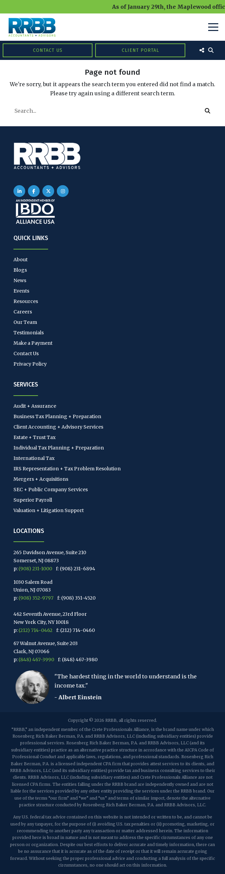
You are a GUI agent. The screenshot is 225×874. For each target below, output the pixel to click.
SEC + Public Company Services (50, 489)
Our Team (25, 322)
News (19, 280)
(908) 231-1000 (35, 569)
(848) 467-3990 (36, 660)
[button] (207, 111)
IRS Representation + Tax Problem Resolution (67, 469)
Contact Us (48, 50)
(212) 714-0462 (35, 630)
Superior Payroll (32, 500)
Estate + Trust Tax (34, 437)
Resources (25, 301)
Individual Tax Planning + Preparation (58, 448)
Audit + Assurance (34, 406)
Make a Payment (32, 343)
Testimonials (28, 333)
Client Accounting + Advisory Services (58, 427)
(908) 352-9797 (35, 598)
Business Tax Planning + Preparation (57, 416)
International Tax (33, 458)
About (20, 260)
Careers (22, 312)
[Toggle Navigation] (213, 27)
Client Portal (140, 50)
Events (21, 291)
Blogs (20, 270)
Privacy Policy (30, 364)
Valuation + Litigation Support (48, 510)
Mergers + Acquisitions (40, 479)
